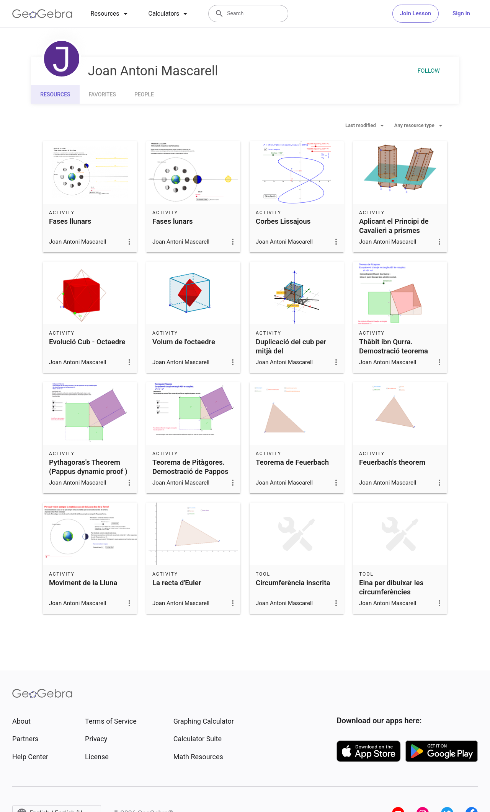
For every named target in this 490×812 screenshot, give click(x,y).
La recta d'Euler (176, 583)
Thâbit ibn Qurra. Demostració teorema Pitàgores (393, 351)
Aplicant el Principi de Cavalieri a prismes (393, 226)
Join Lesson (415, 13)
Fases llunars (70, 221)
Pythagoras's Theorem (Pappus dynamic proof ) (88, 467)
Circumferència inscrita (293, 583)
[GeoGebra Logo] (42, 13)
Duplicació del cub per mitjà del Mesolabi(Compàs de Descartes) (291, 356)
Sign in (461, 13)
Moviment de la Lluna (83, 583)
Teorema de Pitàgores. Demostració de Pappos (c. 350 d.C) (190, 471)
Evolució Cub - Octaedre (87, 342)
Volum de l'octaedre (183, 342)
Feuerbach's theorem (392, 462)
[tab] (110, 13)
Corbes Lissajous (283, 221)
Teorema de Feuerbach (292, 462)
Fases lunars (172, 221)
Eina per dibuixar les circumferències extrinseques (391, 592)
